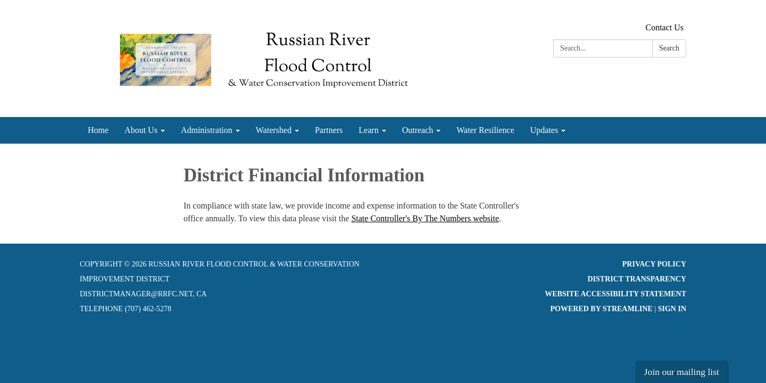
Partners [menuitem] (329, 130)
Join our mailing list (681, 372)
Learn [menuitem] (368, 130)
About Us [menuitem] (140, 130)
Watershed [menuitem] (274, 130)
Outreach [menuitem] (418, 130)
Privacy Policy (654, 264)
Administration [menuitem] (206, 130)
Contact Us (664, 27)
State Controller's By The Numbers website (425, 218)
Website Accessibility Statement (615, 294)
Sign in (672, 309)
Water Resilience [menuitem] (485, 130)
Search (669, 48)
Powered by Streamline (601, 309)
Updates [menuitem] (544, 130)
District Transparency (636, 279)
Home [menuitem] (98, 130)
